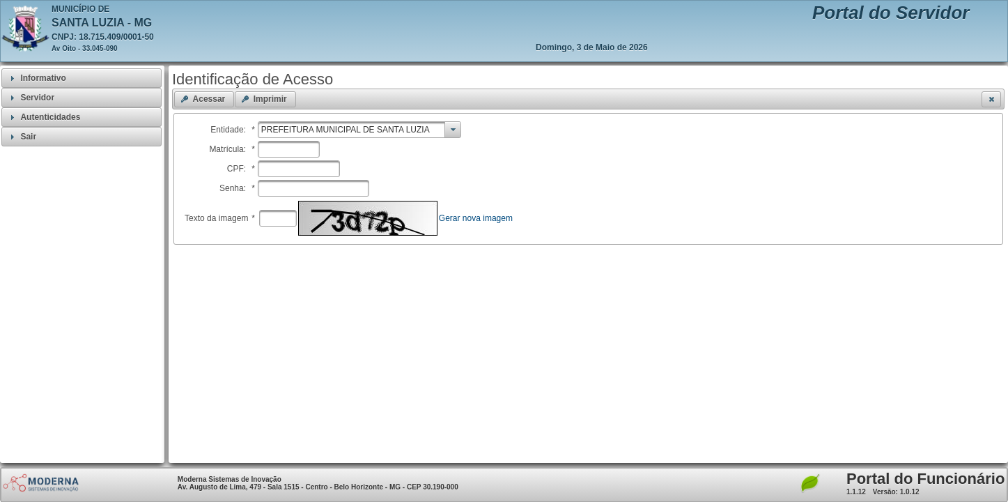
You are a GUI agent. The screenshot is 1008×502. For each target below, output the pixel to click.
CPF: (241, 169)
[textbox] (289, 149)
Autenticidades (50, 117)
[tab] (81, 78)
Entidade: (232, 130)
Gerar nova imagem (476, 218)
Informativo (42, 78)
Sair (28, 137)
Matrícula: (231, 149)
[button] (204, 99)
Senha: (237, 188)
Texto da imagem (220, 218)
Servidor (37, 97)
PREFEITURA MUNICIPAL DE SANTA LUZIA (345, 130)
